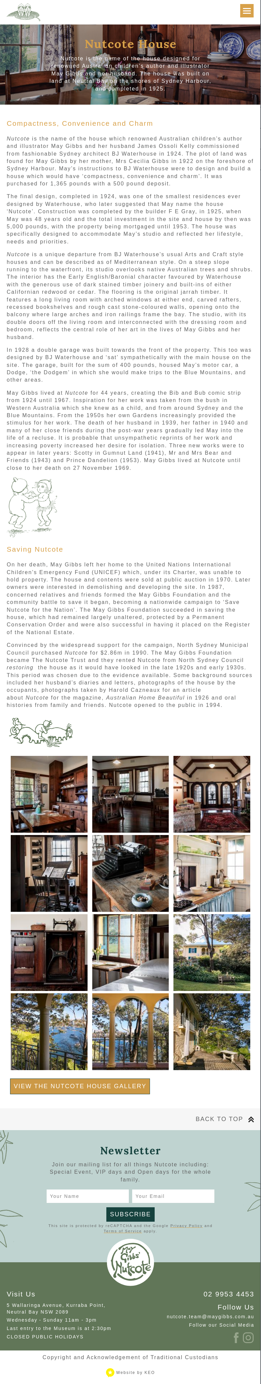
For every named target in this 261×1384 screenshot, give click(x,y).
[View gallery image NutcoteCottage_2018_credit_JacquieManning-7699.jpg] (211, 1031)
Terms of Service (123, 1231)
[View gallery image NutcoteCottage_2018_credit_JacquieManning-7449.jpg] (130, 1031)
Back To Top (219, 1119)
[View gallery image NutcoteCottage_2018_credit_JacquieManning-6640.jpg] (130, 952)
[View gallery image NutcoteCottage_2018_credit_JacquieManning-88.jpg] (130, 873)
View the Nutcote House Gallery (80, 1086)
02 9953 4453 (229, 1294)
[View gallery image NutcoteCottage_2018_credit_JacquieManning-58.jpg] (130, 794)
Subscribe (130, 1214)
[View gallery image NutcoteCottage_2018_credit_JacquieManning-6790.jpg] (211, 952)
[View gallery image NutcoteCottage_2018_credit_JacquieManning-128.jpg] (49, 873)
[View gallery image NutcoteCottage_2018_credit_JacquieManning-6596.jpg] (211, 794)
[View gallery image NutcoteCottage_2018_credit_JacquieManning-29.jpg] (49, 794)
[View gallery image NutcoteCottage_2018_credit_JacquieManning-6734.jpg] (49, 952)
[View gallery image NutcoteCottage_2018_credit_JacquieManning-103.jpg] (211, 873)
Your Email (150, 1196)
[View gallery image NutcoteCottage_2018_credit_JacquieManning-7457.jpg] (49, 1031)
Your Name (65, 1196)
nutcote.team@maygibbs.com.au (210, 1316)
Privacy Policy (186, 1226)
